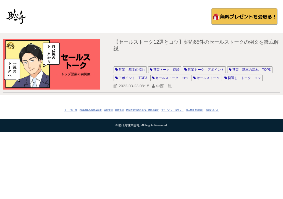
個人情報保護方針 (194, 110)
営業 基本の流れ (132, 70)
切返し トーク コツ (244, 78)
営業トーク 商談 (166, 70)
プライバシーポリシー (172, 110)
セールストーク (208, 78)
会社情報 (108, 110)
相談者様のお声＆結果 (91, 110)
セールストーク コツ (171, 78)
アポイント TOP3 (133, 78)
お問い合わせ (212, 110)
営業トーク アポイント (206, 70)
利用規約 (119, 110)
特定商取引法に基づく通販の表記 (142, 110)
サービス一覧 (70, 110)
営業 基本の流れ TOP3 (251, 70)
